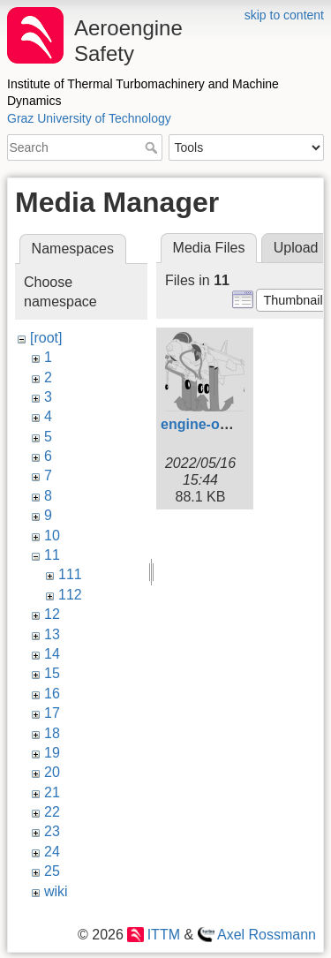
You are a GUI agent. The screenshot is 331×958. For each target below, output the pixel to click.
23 (52, 831)
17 (52, 712)
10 (52, 535)
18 (52, 733)
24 (52, 851)
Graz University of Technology (89, 118)
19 (52, 752)
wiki (56, 891)
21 (52, 792)
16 (52, 693)
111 (70, 574)
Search (153, 147)
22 (52, 811)
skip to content (284, 15)
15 (52, 673)
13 (52, 634)
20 (52, 772)
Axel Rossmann (266, 934)
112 (70, 594)
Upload (296, 247)
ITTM (163, 934)
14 (52, 653)
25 (52, 871)
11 (52, 554)
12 (52, 614)
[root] (46, 337)
